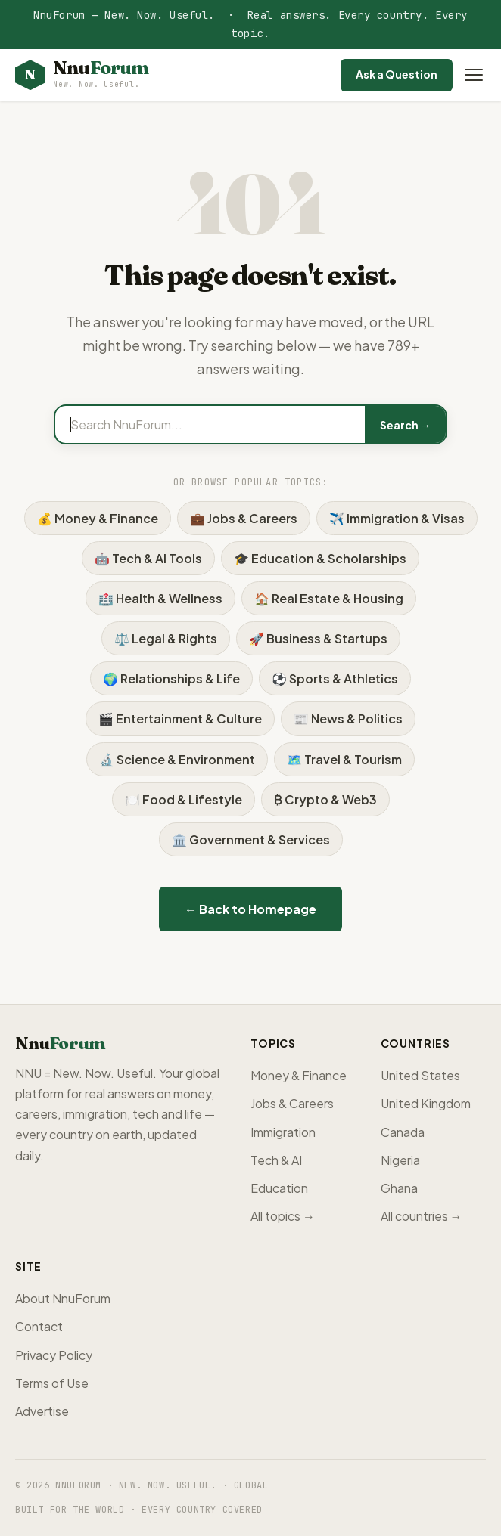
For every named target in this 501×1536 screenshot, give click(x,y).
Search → (405, 425)
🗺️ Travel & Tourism (344, 759)
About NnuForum (62, 1298)
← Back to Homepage (250, 909)
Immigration (283, 1132)
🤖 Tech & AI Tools (148, 558)
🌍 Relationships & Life (171, 678)
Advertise (42, 1411)
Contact (39, 1326)
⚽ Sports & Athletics (335, 678)
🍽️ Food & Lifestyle (183, 799)
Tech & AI (276, 1160)
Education (279, 1188)
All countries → (421, 1216)
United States (420, 1075)
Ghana (399, 1188)
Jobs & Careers (292, 1103)
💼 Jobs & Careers (243, 518)
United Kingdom (426, 1103)
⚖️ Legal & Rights (165, 638)
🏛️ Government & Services (251, 839)
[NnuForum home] (81, 75)
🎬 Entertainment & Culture (180, 718)
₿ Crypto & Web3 (325, 799)
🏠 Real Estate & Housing (328, 598)
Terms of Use (52, 1383)
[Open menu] (474, 75)
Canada (403, 1132)
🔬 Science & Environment (177, 759)
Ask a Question (396, 74)
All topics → (282, 1216)
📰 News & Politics (348, 718)
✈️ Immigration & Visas (397, 518)
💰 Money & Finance (97, 518)
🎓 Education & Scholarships (320, 558)
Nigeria (400, 1160)
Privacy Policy (53, 1355)
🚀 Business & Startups (318, 638)
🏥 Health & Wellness (160, 598)
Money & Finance (298, 1075)
